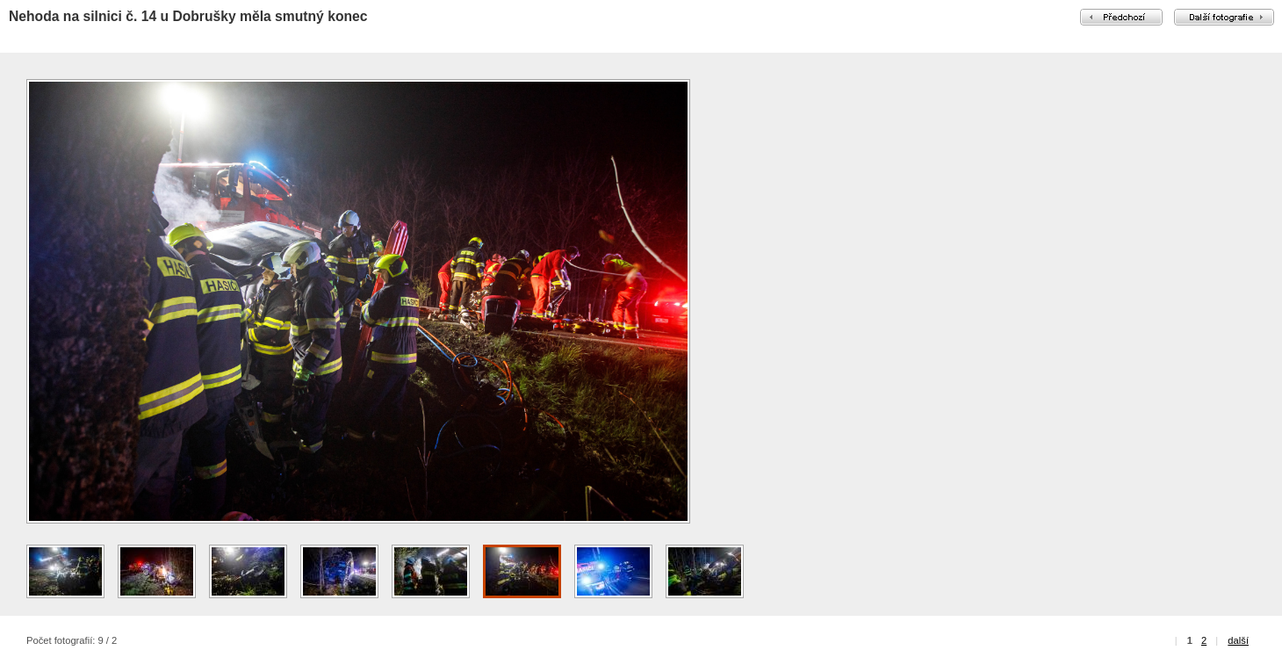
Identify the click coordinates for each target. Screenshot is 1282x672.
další (1238, 640)
